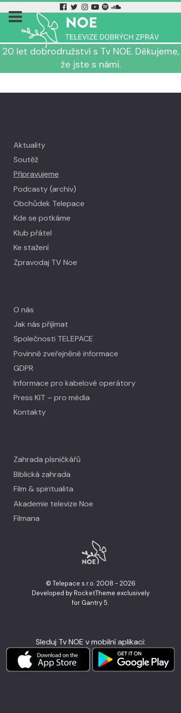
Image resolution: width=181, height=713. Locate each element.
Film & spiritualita (43, 489)
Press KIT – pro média (52, 397)
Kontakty (30, 412)
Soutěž (26, 159)
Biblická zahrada (42, 474)
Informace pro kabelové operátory (75, 383)
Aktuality (29, 145)
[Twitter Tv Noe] (75, 7)
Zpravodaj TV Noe (45, 262)
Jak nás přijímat (41, 324)
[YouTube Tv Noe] (96, 7)
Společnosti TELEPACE (53, 339)
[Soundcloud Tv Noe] (116, 7)
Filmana (27, 518)
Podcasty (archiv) (45, 189)
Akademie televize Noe (53, 504)
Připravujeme (36, 174)
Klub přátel (33, 233)
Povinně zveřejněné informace (66, 354)
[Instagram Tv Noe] (86, 7)
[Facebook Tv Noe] (64, 7)
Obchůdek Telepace (49, 203)
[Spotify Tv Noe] (106, 7)
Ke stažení (31, 247)
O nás (24, 310)
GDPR (23, 368)
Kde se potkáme (42, 218)
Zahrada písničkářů (47, 459)
